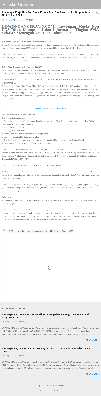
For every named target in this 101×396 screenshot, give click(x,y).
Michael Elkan (56, 391)
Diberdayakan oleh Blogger (50, 386)
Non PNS (54, 231)
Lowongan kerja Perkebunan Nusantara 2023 (50, 108)
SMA (64, 231)
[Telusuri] (97, 5)
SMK (71, 231)
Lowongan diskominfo (37, 231)
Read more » (92, 340)
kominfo (20, 231)
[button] (97, 13)
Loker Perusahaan (21, 4)
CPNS (11, 231)
